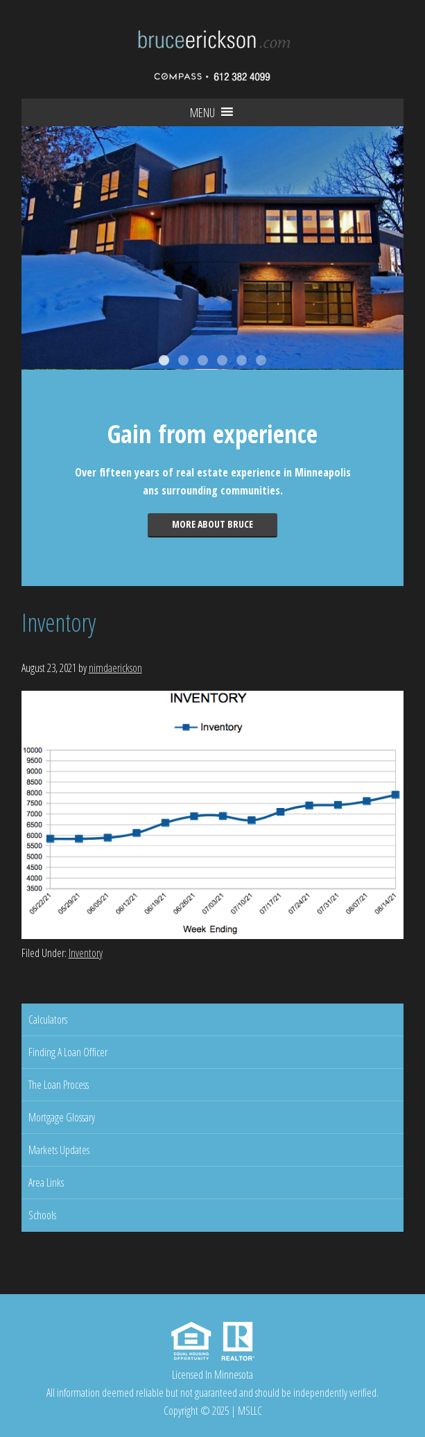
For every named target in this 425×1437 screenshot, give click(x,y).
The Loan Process (58, 1084)
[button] (202, 112)
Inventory (86, 953)
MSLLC (250, 1410)
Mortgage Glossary (61, 1117)
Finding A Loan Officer (67, 1052)
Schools (42, 1215)
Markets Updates (58, 1150)
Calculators (47, 1019)
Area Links (46, 1182)
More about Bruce (212, 524)
